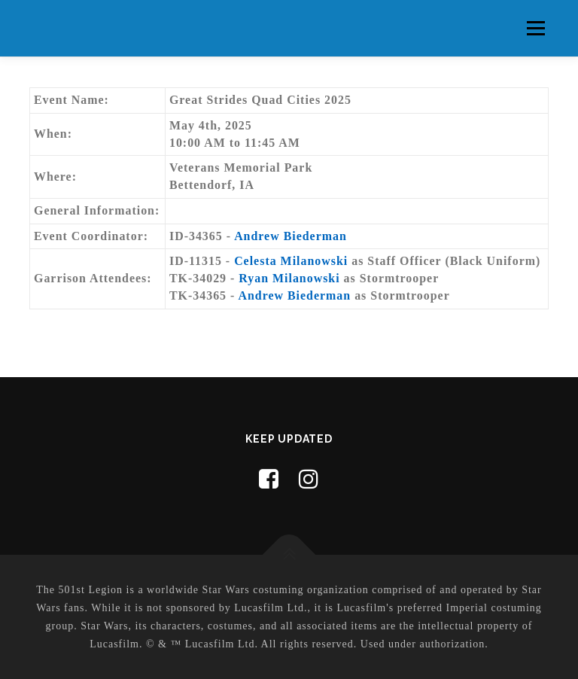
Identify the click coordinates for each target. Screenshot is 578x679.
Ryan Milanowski (289, 278)
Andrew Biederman (290, 236)
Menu (535, 28)
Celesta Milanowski (291, 260)
